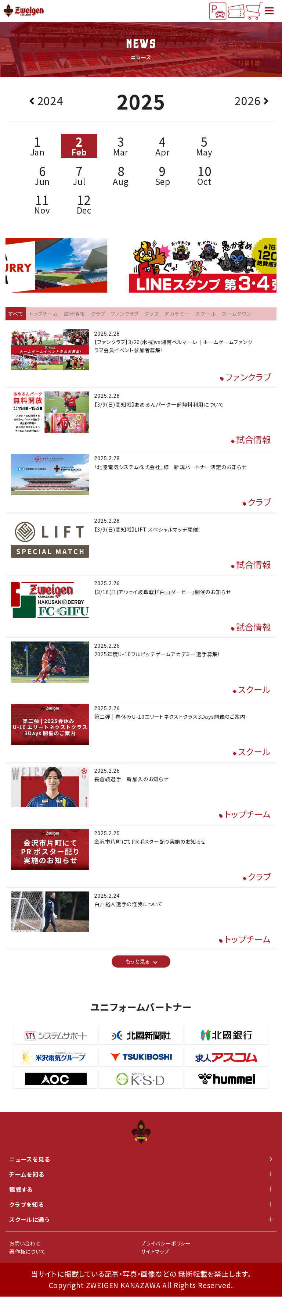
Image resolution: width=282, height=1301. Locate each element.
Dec (84, 205)
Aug (120, 176)
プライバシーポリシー (166, 1247)
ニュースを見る (140, 1163)
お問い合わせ (25, 1247)
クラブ (259, 503)
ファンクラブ (247, 378)
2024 (50, 101)
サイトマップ (155, 1255)
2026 (248, 101)
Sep (162, 176)
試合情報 (253, 440)
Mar (120, 146)
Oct (204, 176)
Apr (162, 146)
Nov (42, 205)
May (204, 146)
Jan (37, 146)
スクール (254, 692)
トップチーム (247, 817)
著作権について (27, 1255)
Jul (79, 176)
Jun (42, 176)
